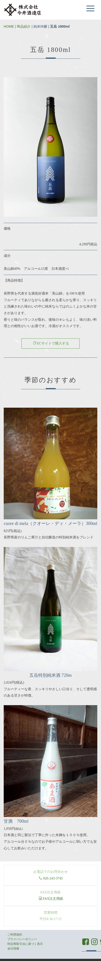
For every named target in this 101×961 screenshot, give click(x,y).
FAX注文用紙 (51, 899)
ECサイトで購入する (51, 343)
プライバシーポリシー (22, 939)
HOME (9, 26)
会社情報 (13, 948)
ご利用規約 (14, 934)
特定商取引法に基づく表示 (25, 944)
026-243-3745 (53, 878)
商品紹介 (24, 26)
